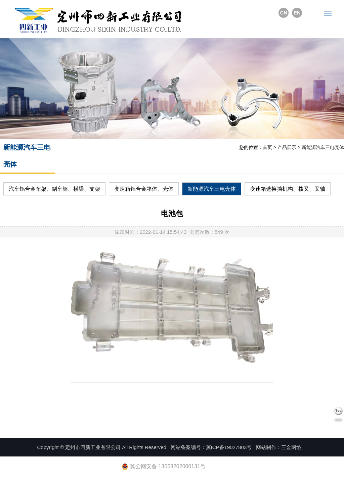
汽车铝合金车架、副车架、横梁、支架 (54, 189)
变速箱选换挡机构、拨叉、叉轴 (287, 189)
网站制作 (266, 447)
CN (284, 12)
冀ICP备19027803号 (229, 447)
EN (297, 12)
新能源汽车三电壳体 (323, 147)
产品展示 (286, 147)
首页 (267, 147)
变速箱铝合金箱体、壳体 (143, 189)
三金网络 (291, 447)
